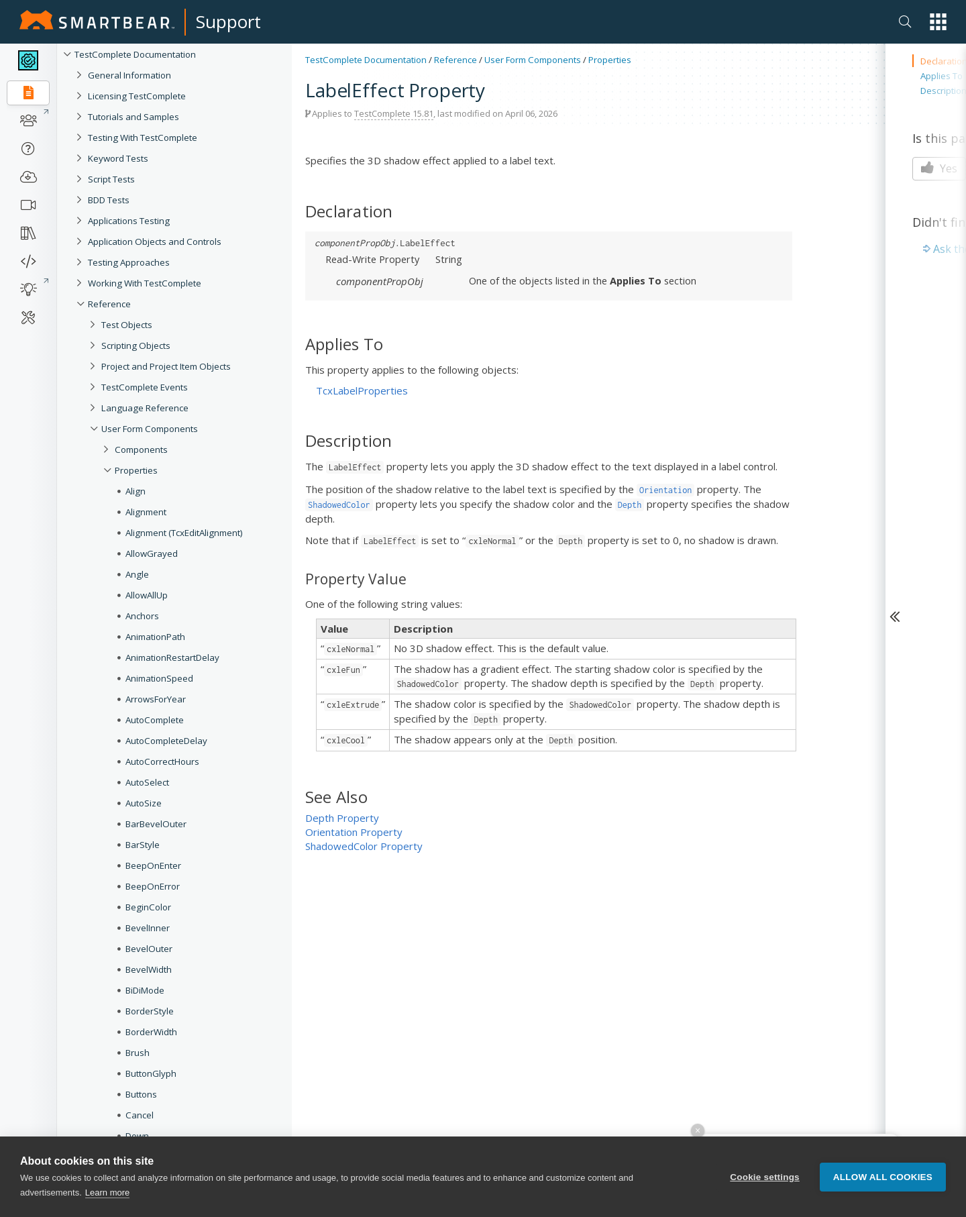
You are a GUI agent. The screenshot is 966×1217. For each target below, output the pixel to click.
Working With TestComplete (144, 283)
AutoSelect (147, 782)
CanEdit (141, 1157)
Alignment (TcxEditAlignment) (184, 533)
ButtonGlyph (150, 1073)
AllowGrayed (151, 553)
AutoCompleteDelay (166, 741)
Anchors (142, 616)
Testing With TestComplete (142, 137)
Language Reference (145, 408)
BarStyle (142, 845)
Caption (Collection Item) (175, 1198)
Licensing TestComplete (137, 96)
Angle (137, 574)
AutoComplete (154, 720)
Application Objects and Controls (154, 241)
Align (135, 491)
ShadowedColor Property (364, 846)
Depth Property (342, 818)
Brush (137, 1053)
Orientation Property (353, 832)
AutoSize (143, 803)
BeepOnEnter (153, 865)
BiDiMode (144, 990)
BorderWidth (151, 1032)
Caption (141, 1177)
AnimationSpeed (159, 678)
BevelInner (147, 928)
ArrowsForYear (155, 699)
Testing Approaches (129, 262)
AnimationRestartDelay (172, 657)
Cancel (139, 1115)
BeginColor (148, 907)
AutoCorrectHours (162, 761)
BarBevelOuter (155, 824)
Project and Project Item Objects (166, 366)
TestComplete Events (144, 387)
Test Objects (126, 325)
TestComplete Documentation (135, 54)
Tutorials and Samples (133, 117)
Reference (109, 304)
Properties (136, 470)
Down (137, 1136)
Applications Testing (129, 221)
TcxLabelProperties (362, 390)
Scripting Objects (135, 345)
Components (141, 449)
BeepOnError (152, 886)
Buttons (141, 1094)
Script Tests (111, 179)
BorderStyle (149, 1011)
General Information (129, 75)
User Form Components (149, 429)
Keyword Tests (118, 158)
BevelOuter (148, 949)
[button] (938, 22)
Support (228, 21)
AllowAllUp (146, 595)
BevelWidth (148, 969)
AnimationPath (155, 637)
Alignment (145, 512)
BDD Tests (108, 200)
